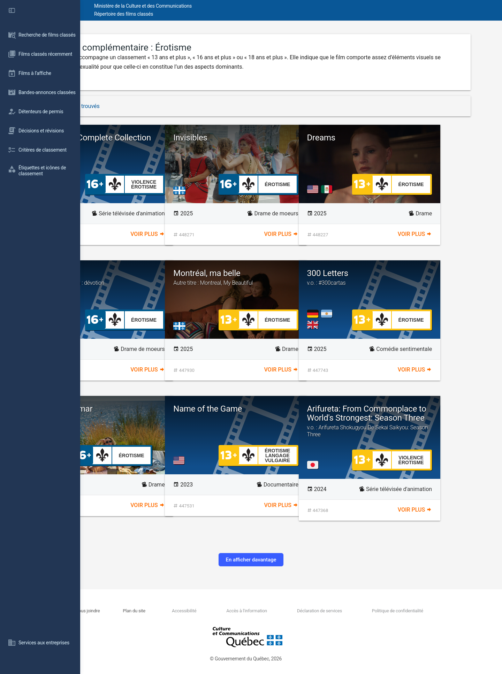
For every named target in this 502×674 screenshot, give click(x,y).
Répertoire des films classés (186, 14)
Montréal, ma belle (291, 277)
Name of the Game (270, 409)
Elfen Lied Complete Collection (157, 146)
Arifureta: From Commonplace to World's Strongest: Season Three (425, 425)
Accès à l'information (283, 610)
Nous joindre (146, 610)
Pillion (157, 277)
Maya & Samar (128, 409)
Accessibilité (227, 610)
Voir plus (195, 234)
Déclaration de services (348, 610)
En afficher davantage (291, 560)
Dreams (384, 138)
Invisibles (253, 138)
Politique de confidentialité (419, 610)
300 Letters (425, 277)
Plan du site (185, 610)
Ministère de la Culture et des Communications (205, 6)
